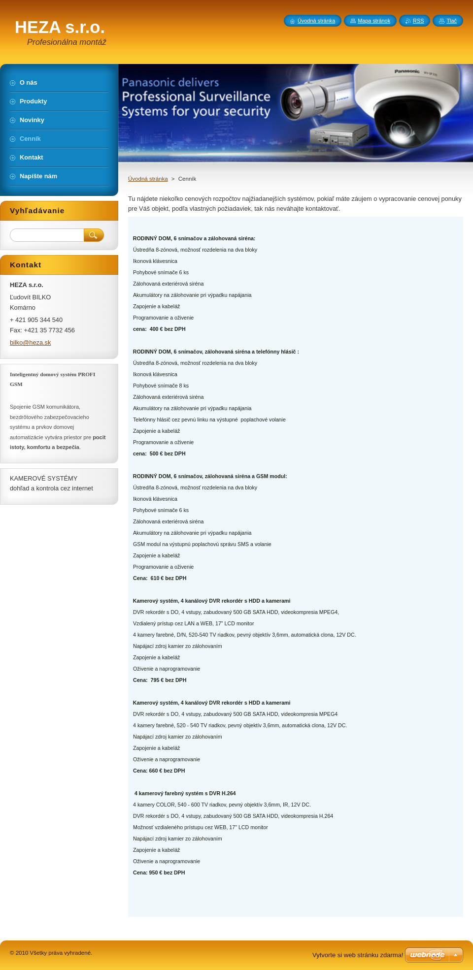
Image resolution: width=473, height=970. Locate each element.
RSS (418, 21)
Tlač (451, 21)
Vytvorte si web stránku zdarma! (357, 955)
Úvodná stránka (148, 179)
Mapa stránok (374, 21)
